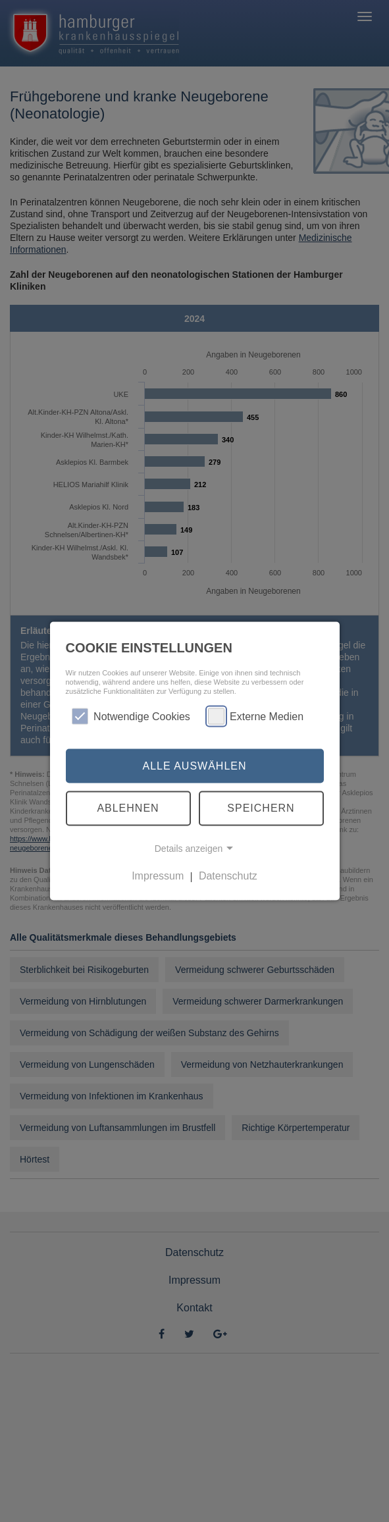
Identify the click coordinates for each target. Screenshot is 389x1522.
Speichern (260, 808)
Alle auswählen (194, 765)
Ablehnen (128, 808)
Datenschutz (228, 875)
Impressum (158, 875)
